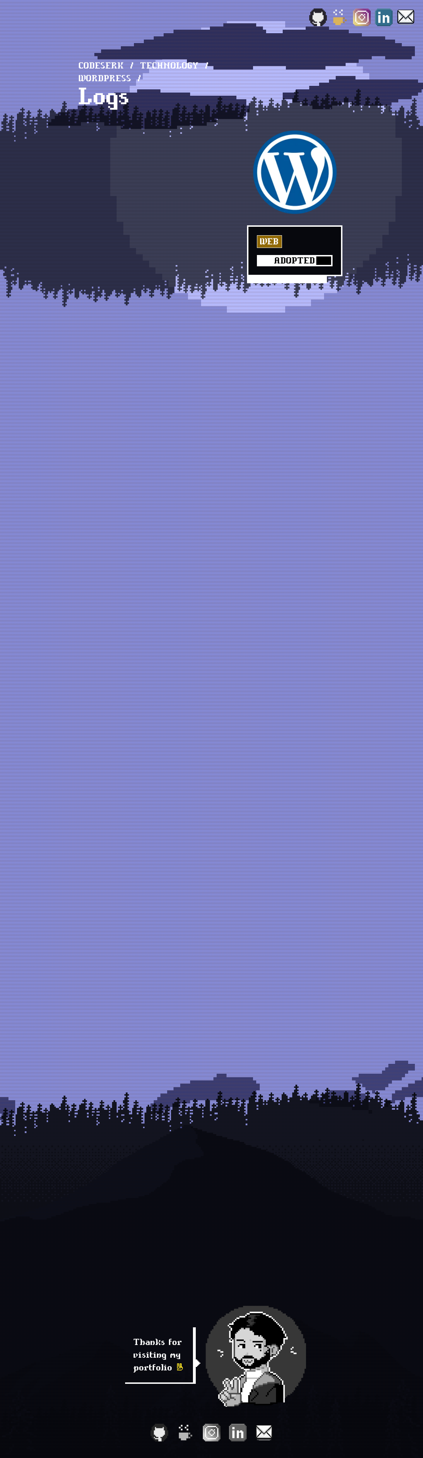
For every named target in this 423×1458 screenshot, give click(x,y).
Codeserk (101, 65)
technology (169, 65)
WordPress (105, 78)
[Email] (406, 17)
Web (269, 241)
